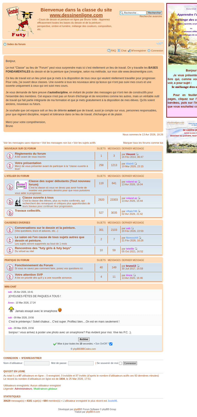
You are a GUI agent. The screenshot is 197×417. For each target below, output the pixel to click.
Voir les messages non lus (56, 142)
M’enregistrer (138, 50)
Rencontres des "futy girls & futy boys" (43, 248)
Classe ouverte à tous (38, 197)
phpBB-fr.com (93, 412)
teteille (130, 248)
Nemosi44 (132, 237)
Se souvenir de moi (109, 363)
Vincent (130, 154)
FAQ (113, 50)
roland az (131, 181)
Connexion (157, 50)
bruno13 (131, 265)
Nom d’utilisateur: (13, 363)
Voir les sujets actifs (84, 142)
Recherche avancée (151, 16)
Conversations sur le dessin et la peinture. (45, 227)
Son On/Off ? (103, 343)
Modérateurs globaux (45, 388)
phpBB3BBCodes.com (84, 349)
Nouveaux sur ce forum (20, 148)
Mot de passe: (59, 363)
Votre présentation (28, 163)
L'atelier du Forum (17, 176)
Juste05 (112, 400)
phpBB (77, 409)
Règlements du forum (30, 153)
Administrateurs (23, 388)
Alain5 (130, 163)
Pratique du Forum (17, 260)
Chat (123, 50)
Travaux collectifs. (28, 210)
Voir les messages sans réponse (21, 142)
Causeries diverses (17, 222)
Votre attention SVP (29, 274)
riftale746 (131, 211)
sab (128, 228)
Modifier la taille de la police (160, 43)
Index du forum (16, 44)
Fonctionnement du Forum (34, 265)
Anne (129, 275)
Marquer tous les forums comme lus (143, 142)
